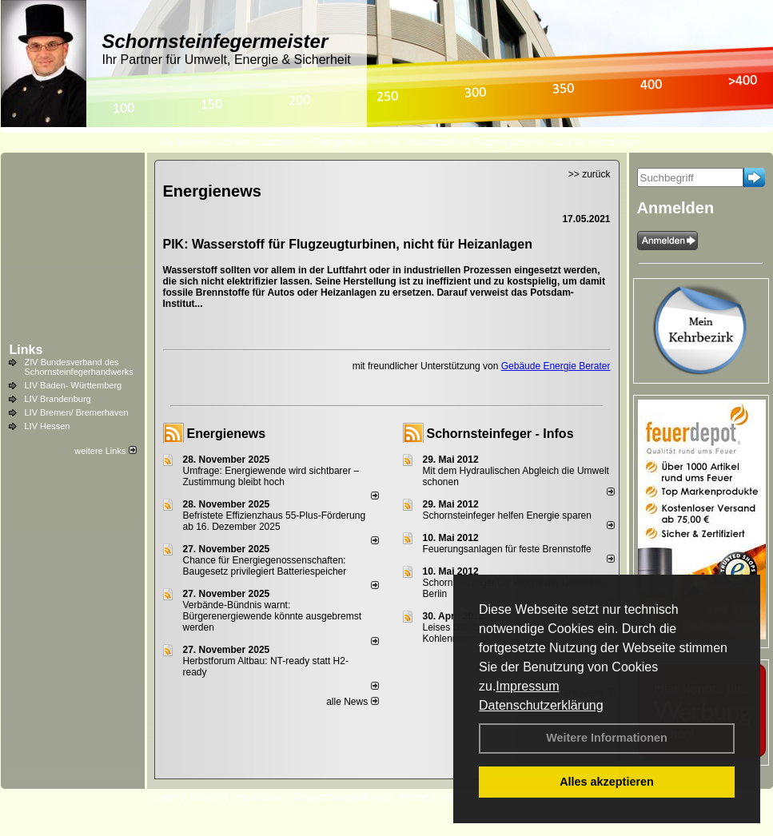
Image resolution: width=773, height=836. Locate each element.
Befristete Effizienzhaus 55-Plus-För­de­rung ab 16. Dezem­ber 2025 (274, 521)
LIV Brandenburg (58, 399)
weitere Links (105, 451)
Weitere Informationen (606, 737)
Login (166, 796)
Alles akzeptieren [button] (607, 781)
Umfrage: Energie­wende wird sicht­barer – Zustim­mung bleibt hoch (271, 476)
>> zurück (589, 174)
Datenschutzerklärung (541, 705)
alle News (352, 701)
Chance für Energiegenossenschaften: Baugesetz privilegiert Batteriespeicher (265, 566)
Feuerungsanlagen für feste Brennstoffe (507, 549)
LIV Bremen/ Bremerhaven (77, 412)
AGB (451, 796)
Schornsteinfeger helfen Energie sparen (507, 515)
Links (26, 349)
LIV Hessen (47, 426)
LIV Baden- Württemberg (73, 385)
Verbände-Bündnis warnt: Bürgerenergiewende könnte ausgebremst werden (272, 616)
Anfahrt (414, 796)
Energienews (226, 433)
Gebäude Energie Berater (556, 366)
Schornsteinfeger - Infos (500, 433)
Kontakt (206, 796)
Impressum (527, 686)
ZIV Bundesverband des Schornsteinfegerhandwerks (79, 366)
